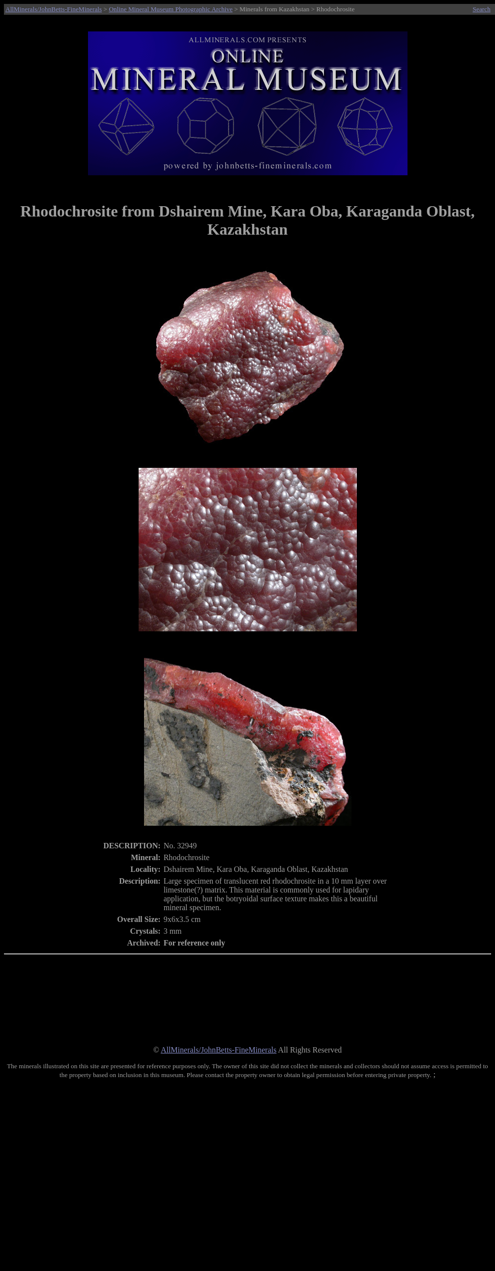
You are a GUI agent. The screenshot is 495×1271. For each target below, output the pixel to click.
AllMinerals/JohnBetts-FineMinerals (53, 9)
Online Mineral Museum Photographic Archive (171, 9)
